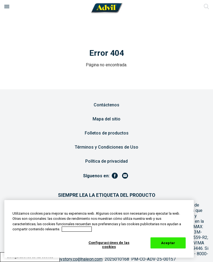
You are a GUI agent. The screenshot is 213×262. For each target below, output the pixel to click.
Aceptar (168, 243)
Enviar (206, 7)
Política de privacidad (106, 161)
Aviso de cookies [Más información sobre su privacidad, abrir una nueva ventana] (76, 229)
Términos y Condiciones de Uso (106, 147)
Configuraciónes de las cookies (109, 245)
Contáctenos (106, 104)
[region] (99, 229)
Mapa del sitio (106, 119)
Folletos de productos (107, 133)
